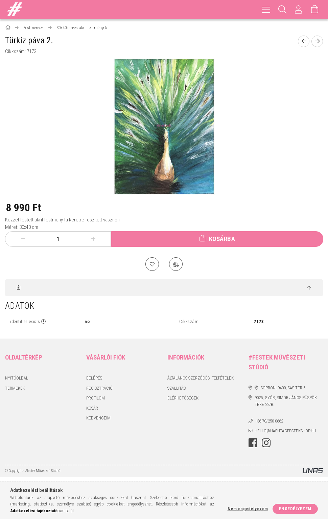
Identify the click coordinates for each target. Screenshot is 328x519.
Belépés (94, 378)
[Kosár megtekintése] (315, 9)
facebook (253, 443)
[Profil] (298, 9)
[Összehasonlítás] (176, 264)
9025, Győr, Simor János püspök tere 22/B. (286, 401)
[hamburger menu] (266, 9)
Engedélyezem (295, 508)
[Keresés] (282, 9)
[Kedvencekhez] (152, 264)
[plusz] (93, 239)
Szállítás (176, 388)
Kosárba (222, 239)
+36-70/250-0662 (269, 421)
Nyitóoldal (16, 378)
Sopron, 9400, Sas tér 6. (283, 387)
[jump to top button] (309, 288)
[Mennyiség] (58, 239)
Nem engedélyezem (248, 508)
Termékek (15, 388)
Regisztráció (99, 388)
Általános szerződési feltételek (200, 378)
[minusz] (23, 239)
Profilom (95, 398)
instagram (266, 443)
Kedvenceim (98, 417)
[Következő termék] (317, 41)
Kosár (92, 408)
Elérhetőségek (182, 398)
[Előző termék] (303, 41)
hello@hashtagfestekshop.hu (285, 430)
